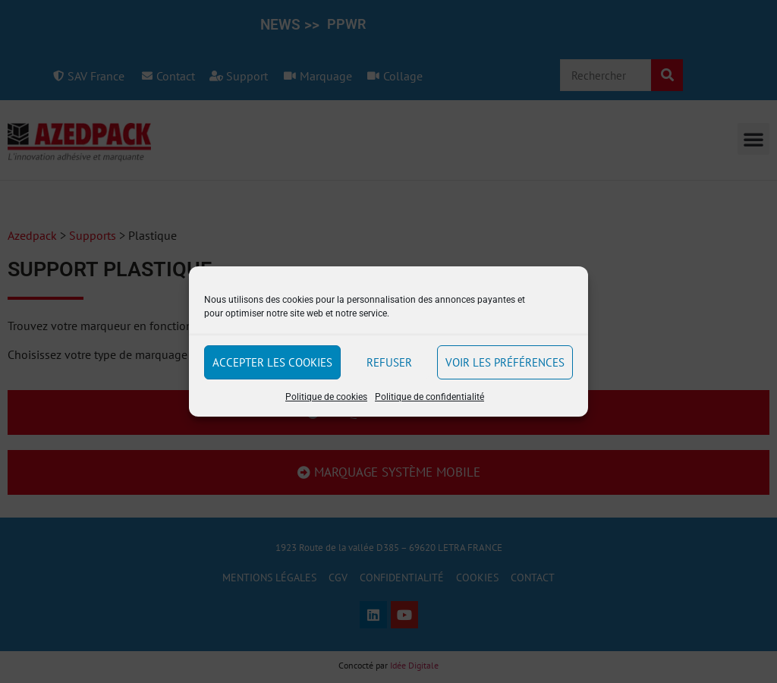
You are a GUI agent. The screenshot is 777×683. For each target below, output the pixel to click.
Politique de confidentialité (429, 397)
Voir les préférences (505, 362)
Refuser (389, 362)
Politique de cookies (326, 397)
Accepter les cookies (272, 362)
